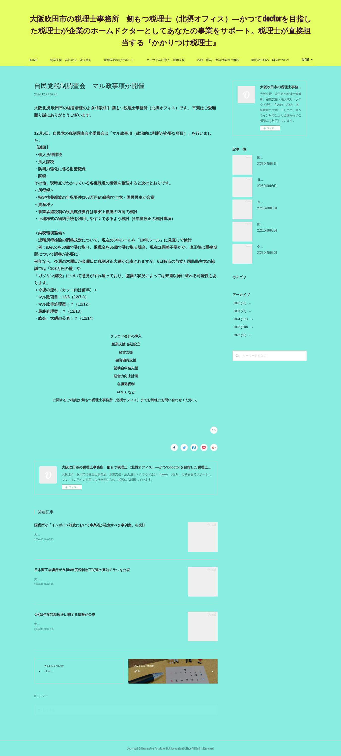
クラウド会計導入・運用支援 (191, 60)
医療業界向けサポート (144, 60)
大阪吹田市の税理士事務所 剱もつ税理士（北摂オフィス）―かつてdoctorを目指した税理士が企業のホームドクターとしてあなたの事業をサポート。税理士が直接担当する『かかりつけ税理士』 (170, 30)
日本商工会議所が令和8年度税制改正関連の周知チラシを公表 (82, 570)
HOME (58, 60)
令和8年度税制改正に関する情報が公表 (64, 615)
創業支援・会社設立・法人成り (96, 60)
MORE (280, 60)
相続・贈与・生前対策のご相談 (243, 60)
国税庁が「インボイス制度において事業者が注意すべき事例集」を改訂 (89, 525)
